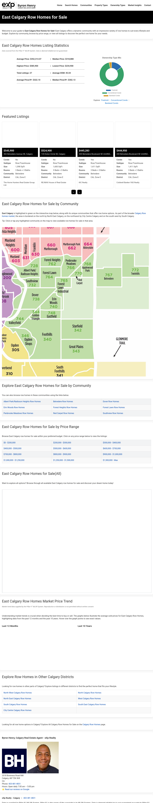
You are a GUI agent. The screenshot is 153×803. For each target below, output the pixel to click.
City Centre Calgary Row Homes (17, 710)
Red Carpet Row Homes (63, 413)
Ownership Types (117, 5)
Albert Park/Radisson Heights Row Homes (22, 401)
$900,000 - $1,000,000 (112, 454)
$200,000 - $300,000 (62, 442)
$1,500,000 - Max (110, 460)
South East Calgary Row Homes (92, 704)
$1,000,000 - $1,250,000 (14, 460)
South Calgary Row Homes (15, 704)
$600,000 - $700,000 (112, 448)
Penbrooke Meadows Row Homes (18, 413)
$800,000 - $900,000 (62, 454)
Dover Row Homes (111, 401)
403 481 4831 (29, 798)
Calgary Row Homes (91, 724)
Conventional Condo (119, 100)
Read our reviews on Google (17, 789)
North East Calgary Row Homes (17, 698)
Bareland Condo (111, 103)
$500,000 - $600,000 (62, 448)
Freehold (104, 100)
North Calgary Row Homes (89, 693)
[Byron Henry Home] (19, 5)
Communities (86, 5)
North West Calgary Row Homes (18, 693)
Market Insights (135, 5)
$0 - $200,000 (9, 442)
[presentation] (73, 192)
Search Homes (71, 5)
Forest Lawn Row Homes (114, 407)
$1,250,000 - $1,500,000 (63, 460)
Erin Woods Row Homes (14, 407)
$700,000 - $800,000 (12, 454)
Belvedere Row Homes (63, 401)
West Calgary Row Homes (89, 698)
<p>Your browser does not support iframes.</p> (77, 534)
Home (59, 5)
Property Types (101, 5)
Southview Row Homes (113, 413)
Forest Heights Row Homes (65, 407)
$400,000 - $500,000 (12, 448)
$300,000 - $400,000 (112, 442)
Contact (147, 5)
